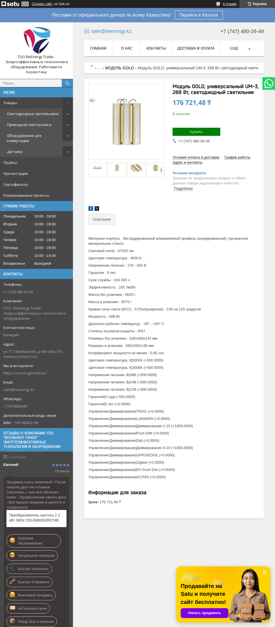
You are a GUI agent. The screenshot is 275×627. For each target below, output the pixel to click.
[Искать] (67, 83)
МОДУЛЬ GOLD (119, 68)
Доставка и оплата (195, 48)
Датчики (14, 151)
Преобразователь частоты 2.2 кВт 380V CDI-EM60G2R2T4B (34, 517)
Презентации (15, 173)
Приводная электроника (29, 124)
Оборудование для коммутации (24, 138)
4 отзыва (230, 4)
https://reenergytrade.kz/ (25, 373)
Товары (10, 102)
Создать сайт (42, 4)
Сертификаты (15, 184)
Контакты (156, 48)
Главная (98, 48)
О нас (126, 48)
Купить (196, 131)
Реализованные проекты (26, 195)
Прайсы (10, 162)
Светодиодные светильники (32, 113)
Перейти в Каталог (198, 15)
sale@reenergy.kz (19, 389)
